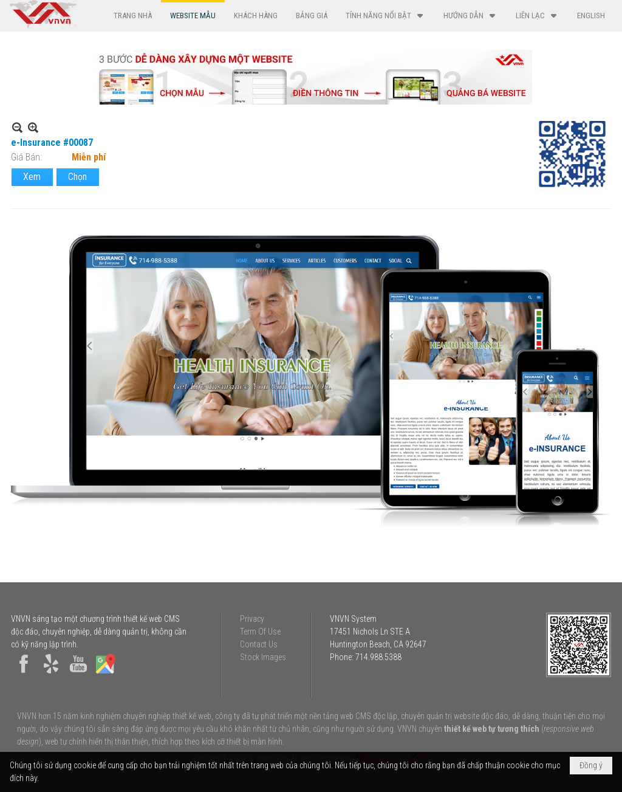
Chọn (77, 176)
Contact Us (259, 644)
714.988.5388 (378, 657)
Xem (32, 176)
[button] (385, 15)
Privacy (252, 619)
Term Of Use (260, 631)
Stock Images (263, 657)
